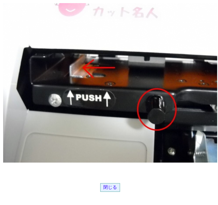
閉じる (110, 187)
